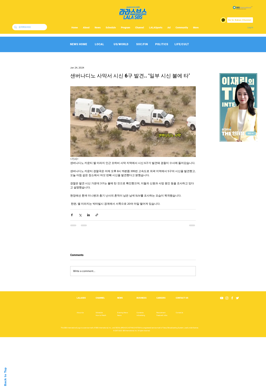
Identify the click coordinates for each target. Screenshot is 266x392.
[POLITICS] (162, 44)
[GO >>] (250, 133)
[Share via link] (96, 215)
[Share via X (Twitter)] (80, 215)
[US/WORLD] (121, 44)
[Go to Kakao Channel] (240, 20)
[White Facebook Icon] (232, 298)
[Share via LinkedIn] (88, 215)
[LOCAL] (99, 44)
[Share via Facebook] (71, 215)
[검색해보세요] (29, 27)
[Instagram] (227, 298)
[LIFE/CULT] (182, 44)
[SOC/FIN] (142, 44)
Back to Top (5, 377)
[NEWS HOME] (78, 44)
